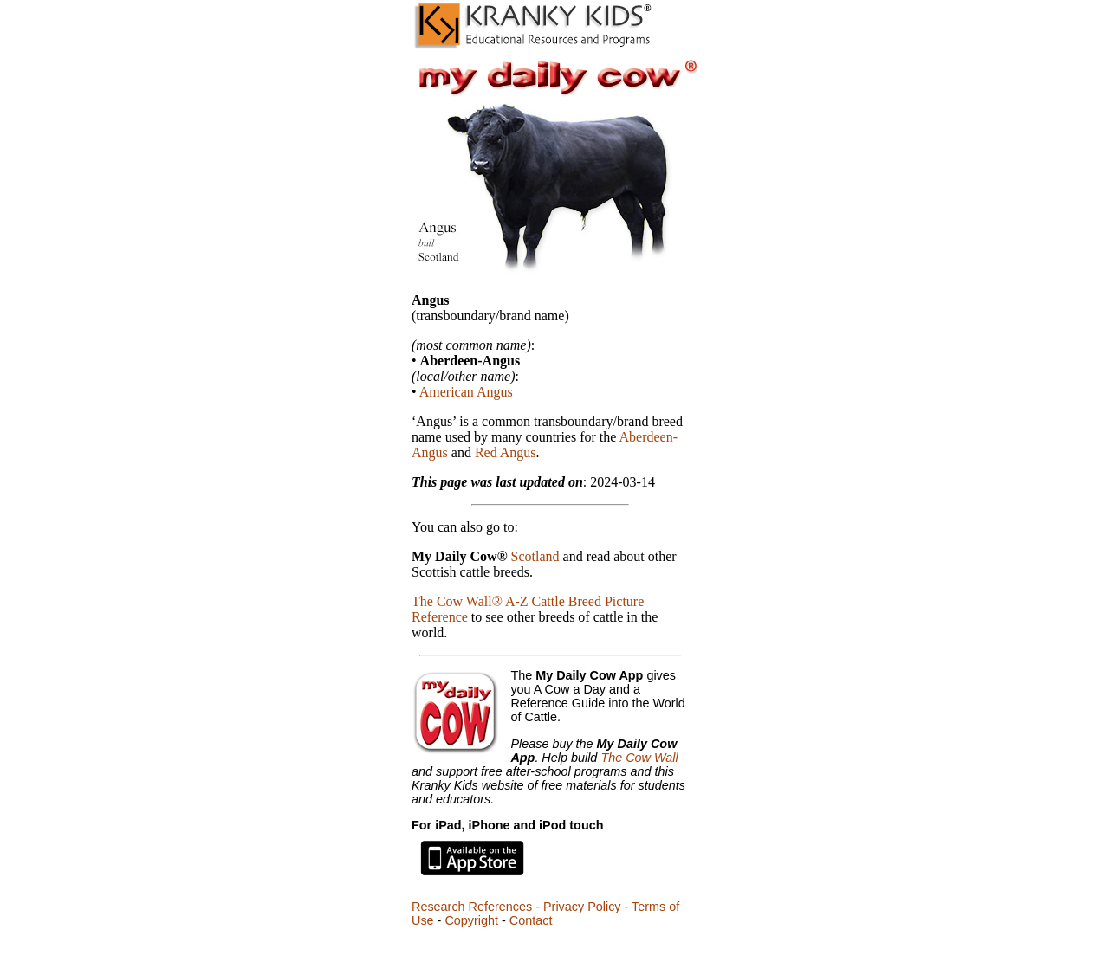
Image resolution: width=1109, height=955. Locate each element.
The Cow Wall (639, 758)
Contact (531, 920)
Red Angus (505, 452)
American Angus (466, 391)
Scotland (535, 556)
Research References (472, 906)
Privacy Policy (582, 906)
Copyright (471, 920)
